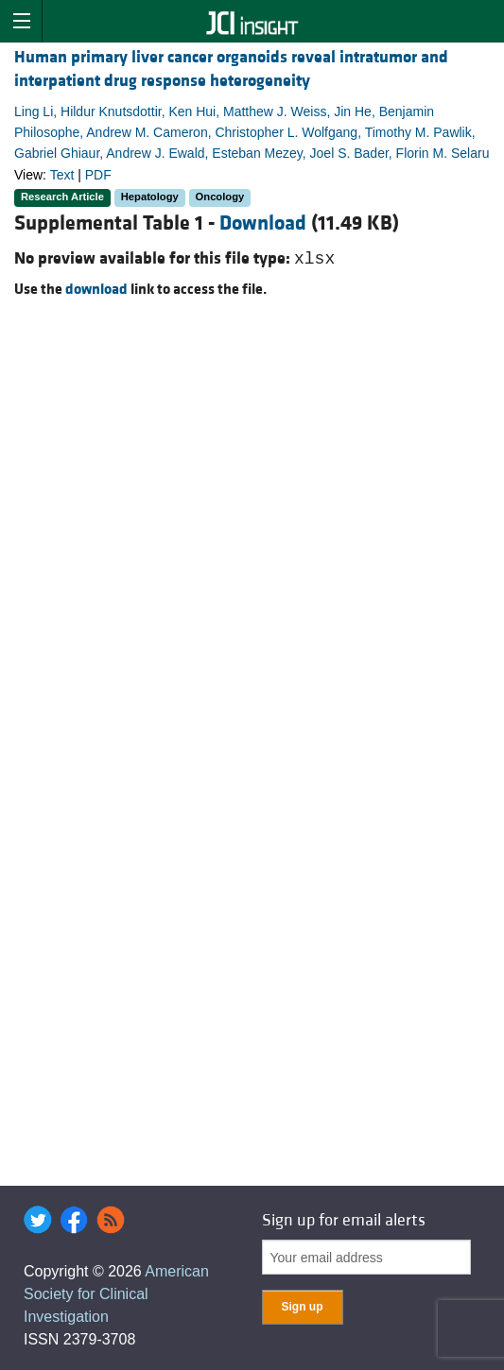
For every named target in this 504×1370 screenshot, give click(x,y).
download (96, 289)
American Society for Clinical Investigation (116, 1294)
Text (62, 174)
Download (262, 223)
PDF (98, 174)
